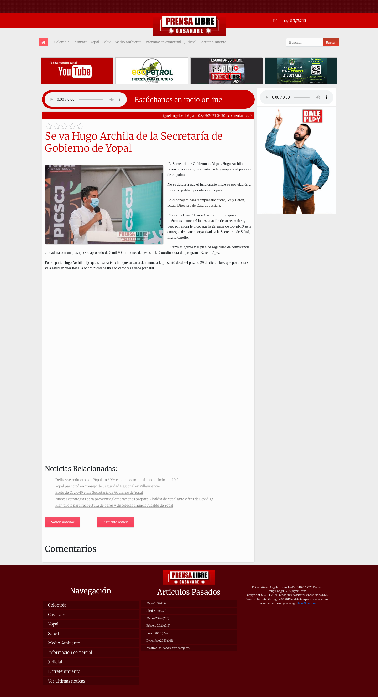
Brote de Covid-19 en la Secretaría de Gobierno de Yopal (99, 492)
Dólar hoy (280, 20)
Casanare (80, 42)
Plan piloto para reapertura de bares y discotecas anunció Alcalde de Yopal (114, 505)
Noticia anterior (62, 522)
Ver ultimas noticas (66, 681)
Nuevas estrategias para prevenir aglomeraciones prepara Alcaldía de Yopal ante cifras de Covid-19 (134, 499)
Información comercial (163, 42)
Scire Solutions (306, 603)
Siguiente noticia (115, 522)
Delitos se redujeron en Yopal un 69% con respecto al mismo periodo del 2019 (117, 480)
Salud (107, 42)
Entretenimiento (213, 42)
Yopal (95, 42)
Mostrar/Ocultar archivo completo (168, 648)
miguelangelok (171, 115)
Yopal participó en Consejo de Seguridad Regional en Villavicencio (107, 486)
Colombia (62, 42)
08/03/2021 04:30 (211, 115)
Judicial (190, 42)
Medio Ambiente (128, 42)
